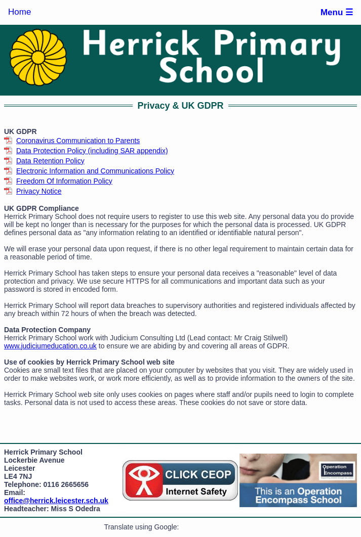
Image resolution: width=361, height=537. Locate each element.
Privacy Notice (38, 191)
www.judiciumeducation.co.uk (50, 346)
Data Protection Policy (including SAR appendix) (92, 151)
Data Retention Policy (50, 161)
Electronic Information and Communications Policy (95, 171)
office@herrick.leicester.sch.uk (56, 501)
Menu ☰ (336, 12)
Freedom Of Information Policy (64, 181)
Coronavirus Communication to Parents (78, 141)
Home (19, 12)
